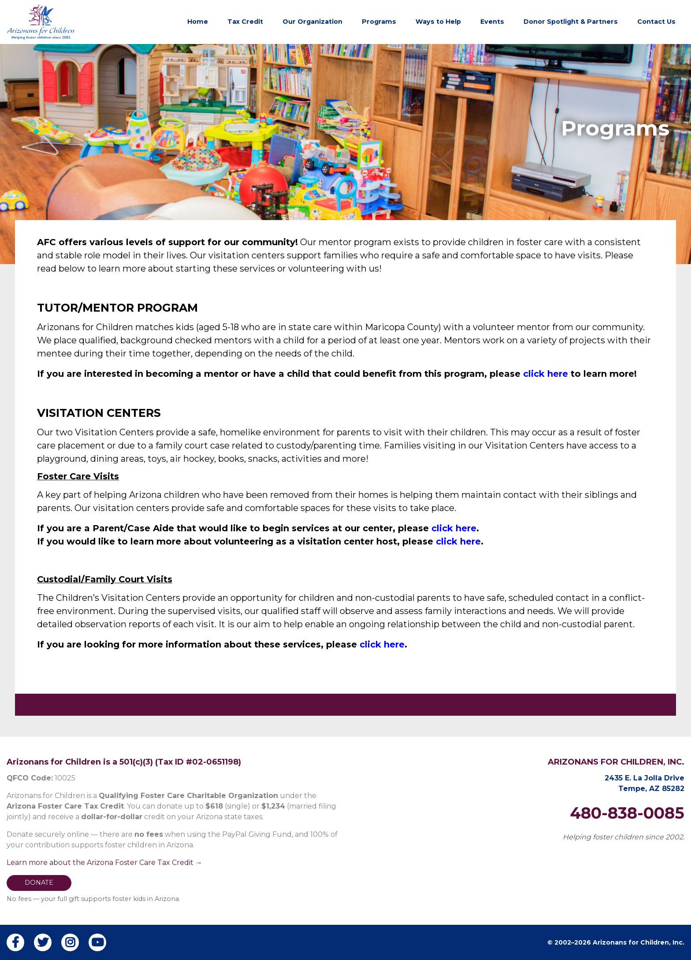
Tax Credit (245, 22)
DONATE (39, 882)
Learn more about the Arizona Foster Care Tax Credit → (104, 862)
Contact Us (656, 22)
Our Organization (312, 22)
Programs (379, 22)
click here (545, 373)
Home (197, 22)
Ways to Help (438, 22)
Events (492, 22)
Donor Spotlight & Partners (571, 22)
